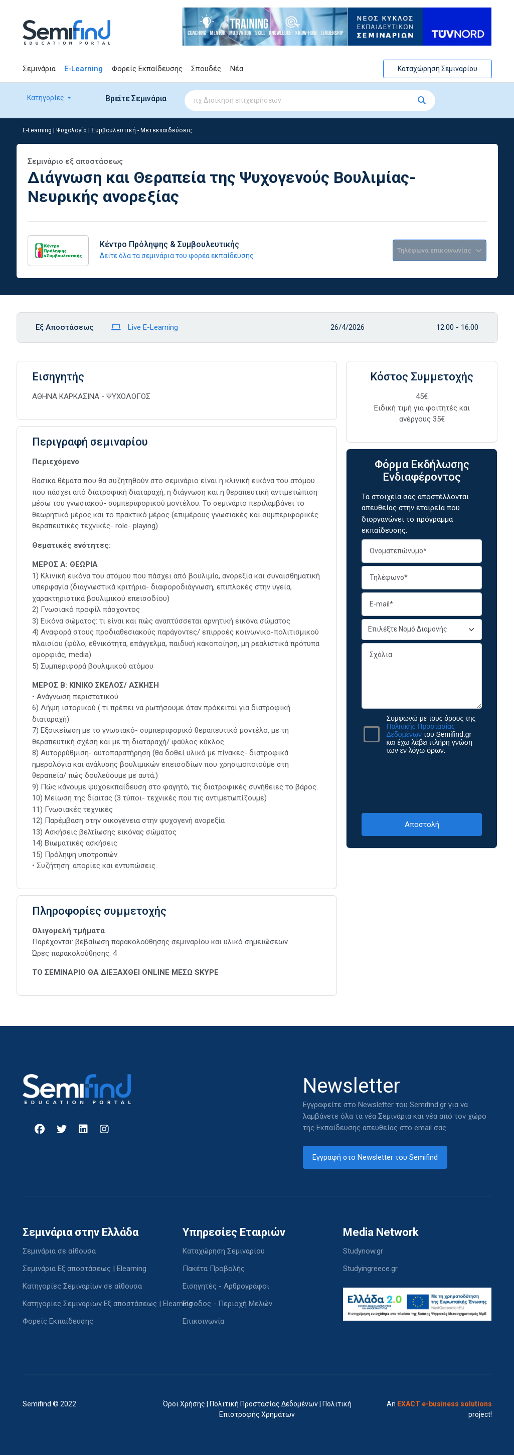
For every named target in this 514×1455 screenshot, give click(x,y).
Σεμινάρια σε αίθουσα (59, 1251)
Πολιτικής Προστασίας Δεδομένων (420, 730)
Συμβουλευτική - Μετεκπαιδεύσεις (141, 130)
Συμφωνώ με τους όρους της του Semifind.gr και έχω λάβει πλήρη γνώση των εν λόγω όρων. (430, 734)
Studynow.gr (363, 1251)
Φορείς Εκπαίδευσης (147, 68)
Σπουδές (206, 68)
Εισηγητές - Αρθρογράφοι (226, 1286)
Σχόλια (422, 676)
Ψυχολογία (71, 130)
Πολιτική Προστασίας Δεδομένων (264, 1404)
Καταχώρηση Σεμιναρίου (437, 69)
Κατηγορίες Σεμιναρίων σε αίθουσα (82, 1286)
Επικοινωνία (203, 1321)
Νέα (236, 68)
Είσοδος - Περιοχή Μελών (227, 1303)
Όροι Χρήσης (184, 1404)
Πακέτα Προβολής (214, 1268)
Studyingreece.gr (370, 1268)
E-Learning (83, 68)
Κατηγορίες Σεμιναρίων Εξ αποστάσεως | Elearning (108, 1303)
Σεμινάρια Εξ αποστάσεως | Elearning (84, 1268)
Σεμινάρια (39, 68)
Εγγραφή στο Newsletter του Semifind (375, 1157)
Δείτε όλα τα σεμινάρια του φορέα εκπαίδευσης (177, 256)
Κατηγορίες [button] (46, 98)
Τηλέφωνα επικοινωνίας (439, 250)
